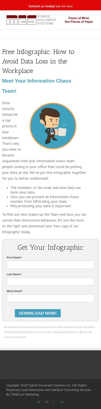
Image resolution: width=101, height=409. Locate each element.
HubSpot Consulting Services (71, 390)
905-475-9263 (64, 6)
